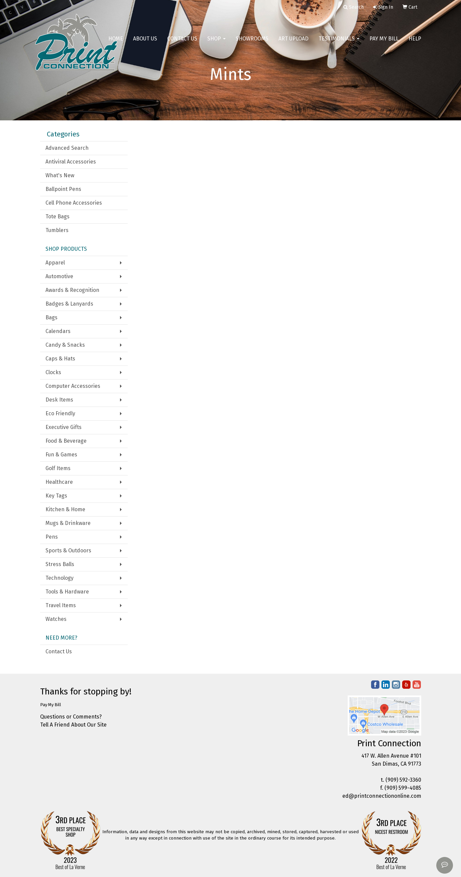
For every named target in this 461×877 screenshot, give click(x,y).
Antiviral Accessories (70, 161)
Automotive (59, 276)
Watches (56, 619)
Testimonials (339, 43)
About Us (145, 43)
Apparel (55, 262)
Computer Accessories (72, 386)
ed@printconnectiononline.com (381, 796)
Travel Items (60, 605)
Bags (51, 317)
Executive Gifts (63, 427)
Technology (59, 578)
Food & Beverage (66, 441)
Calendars (58, 331)
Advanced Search (67, 148)
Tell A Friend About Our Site (73, 725)
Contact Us (182, 43)
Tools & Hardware (67, 591)
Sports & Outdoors (68, 550)
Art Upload (293, 43)
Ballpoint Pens (63, 189)
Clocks (53, 372)
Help (415, 43)
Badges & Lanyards (69, 304)
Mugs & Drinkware (68, 523)
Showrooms (252, 43)
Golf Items (58, 468)
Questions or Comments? (71, 717)
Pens (51, 537)
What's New (59, 175)
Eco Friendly (60, 413)
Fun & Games (61, 454)
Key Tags (56, 495)
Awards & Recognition (72, 290)
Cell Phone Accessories (73, 203)
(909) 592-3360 (403, 780)
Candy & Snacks (65, 345)
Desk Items (59, 400)
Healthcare (59, 482)
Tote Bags (57, 216)
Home (115, 43)
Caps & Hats (60, 358)
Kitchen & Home (65, 509)
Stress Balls (59, 564)
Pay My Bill (383, 43)
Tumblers (57, 230)
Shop (216, 43)
